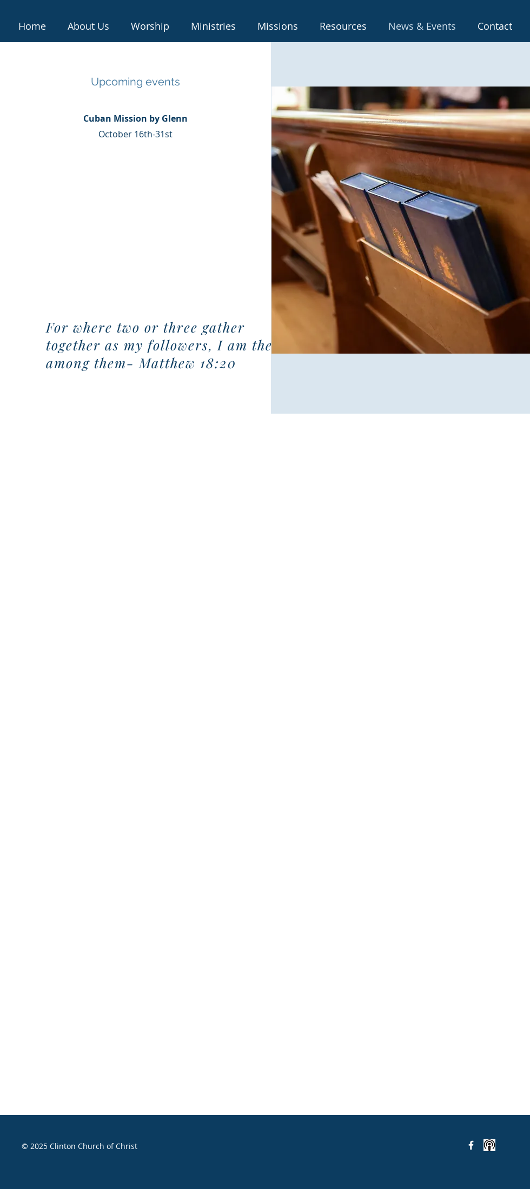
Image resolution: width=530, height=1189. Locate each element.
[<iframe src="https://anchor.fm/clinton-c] (489, 1145)
